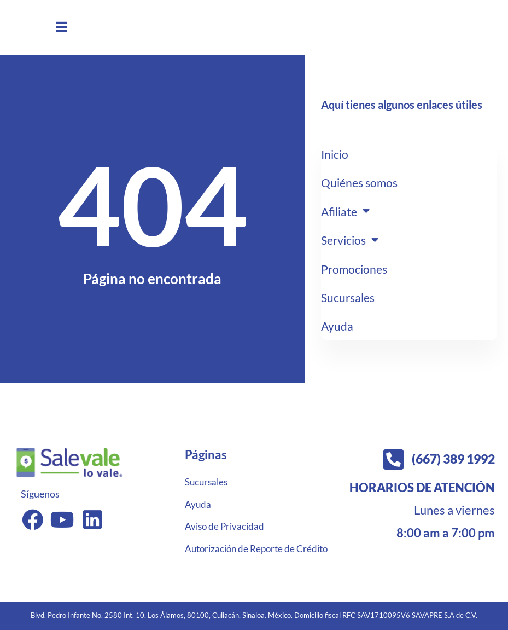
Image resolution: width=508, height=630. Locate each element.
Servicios (351, 240)
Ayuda (337, 327)
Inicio (335, 154)
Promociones (355, 270)
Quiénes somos (361, 182)
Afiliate (347, 211)
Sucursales (349, 298)
